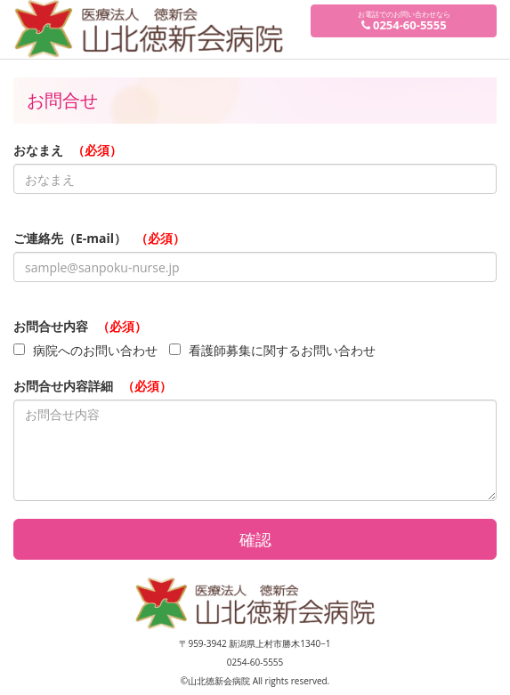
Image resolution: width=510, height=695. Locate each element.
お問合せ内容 (80, 326)
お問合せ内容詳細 (92, 385)
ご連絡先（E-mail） (99, 238)
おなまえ (67, 149)
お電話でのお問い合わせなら (404, 21)
